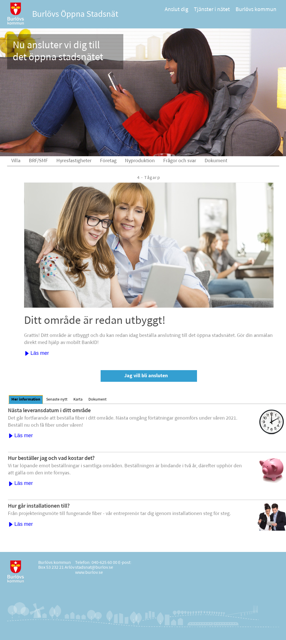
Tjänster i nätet (212, 9)
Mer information (25, 399)
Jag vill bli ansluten (146, 376)
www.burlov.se (89, 572)
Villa (15, 161)
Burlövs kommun (256, 9)
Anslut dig (176, 9)
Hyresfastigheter (74, 161)
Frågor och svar (179, 161)
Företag (108, 161)
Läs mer (37, 353)
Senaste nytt (56, 399)
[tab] (26, 399)
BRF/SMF (38, 161)
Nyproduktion (140, 161)
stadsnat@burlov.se (94, 567)
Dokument (216, 161)
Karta (77, 399)
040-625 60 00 (104, 562)
